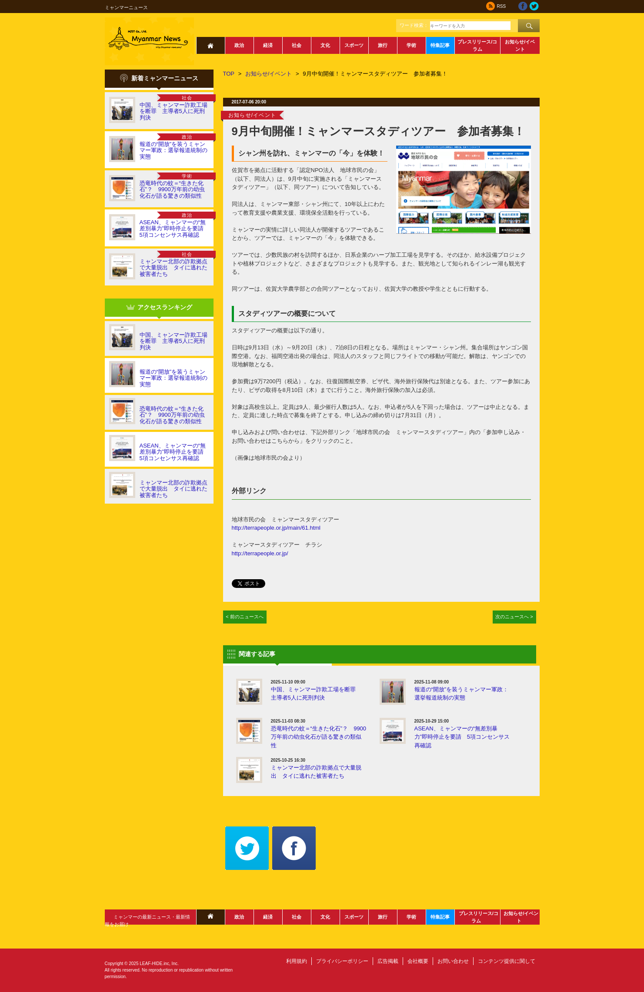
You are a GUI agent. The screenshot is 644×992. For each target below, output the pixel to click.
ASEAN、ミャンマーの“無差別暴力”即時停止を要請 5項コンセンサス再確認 (174, 228)
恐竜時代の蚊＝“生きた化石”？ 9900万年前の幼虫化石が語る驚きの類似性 (172, 189)
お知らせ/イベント (520, 45)
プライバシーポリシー (342, 961)
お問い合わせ (453, 961)
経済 (268, 45)
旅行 (382, 45)
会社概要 (417, 961)
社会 (296, 45)
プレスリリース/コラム (477, 45)
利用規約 (296, 961)
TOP (229, 73)
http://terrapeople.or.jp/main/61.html (276, 527)
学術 (411, 45)
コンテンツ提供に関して (506, 961)
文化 (325, 45)
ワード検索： (414, 25)
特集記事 (440, 45)
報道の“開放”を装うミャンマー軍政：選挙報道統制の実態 (173, 150)
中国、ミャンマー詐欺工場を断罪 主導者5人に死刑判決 (173, 111)
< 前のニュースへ (245, 616)
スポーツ (354, 45)
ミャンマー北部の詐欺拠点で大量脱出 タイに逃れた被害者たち (173, 267)
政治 (239, 45)
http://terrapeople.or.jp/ (260, 553)
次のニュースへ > (514, 616)
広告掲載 (387, 961)
